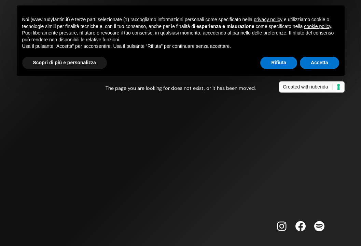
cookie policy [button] (317, 26)
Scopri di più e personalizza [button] (64, 62)
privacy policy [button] (268, 19)
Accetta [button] (319, 62)
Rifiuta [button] (278, 62)
